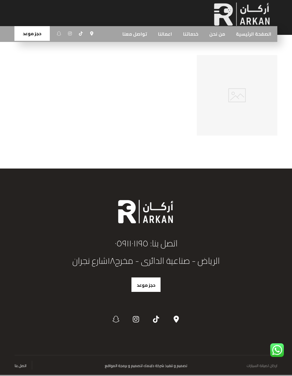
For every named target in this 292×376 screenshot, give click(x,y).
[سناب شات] (59, 33)
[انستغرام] (69, 33)
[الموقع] (91, 33)
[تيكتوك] (80, 33)
